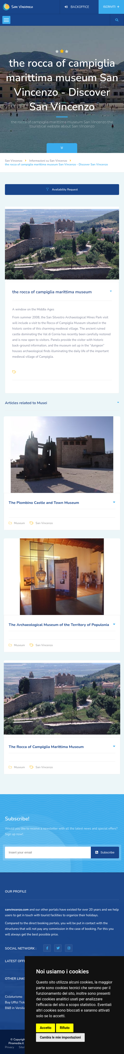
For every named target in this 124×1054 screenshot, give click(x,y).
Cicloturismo (13, 997)
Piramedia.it (16, 1043)
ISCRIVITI (111, 7)
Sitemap (24, 1047)
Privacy (9, 1047)
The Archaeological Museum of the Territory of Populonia (59, 624)
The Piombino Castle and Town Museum (44, 502)
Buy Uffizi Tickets (17, 1002)
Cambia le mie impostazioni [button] (60, 1037)
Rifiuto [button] (65, 1028)
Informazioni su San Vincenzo (48, 161)
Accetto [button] (45, 1028)
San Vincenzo (13, 161)
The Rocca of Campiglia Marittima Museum (46, 746)
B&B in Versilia (15, 1008)
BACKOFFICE (80, 7)
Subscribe (104, 852)
